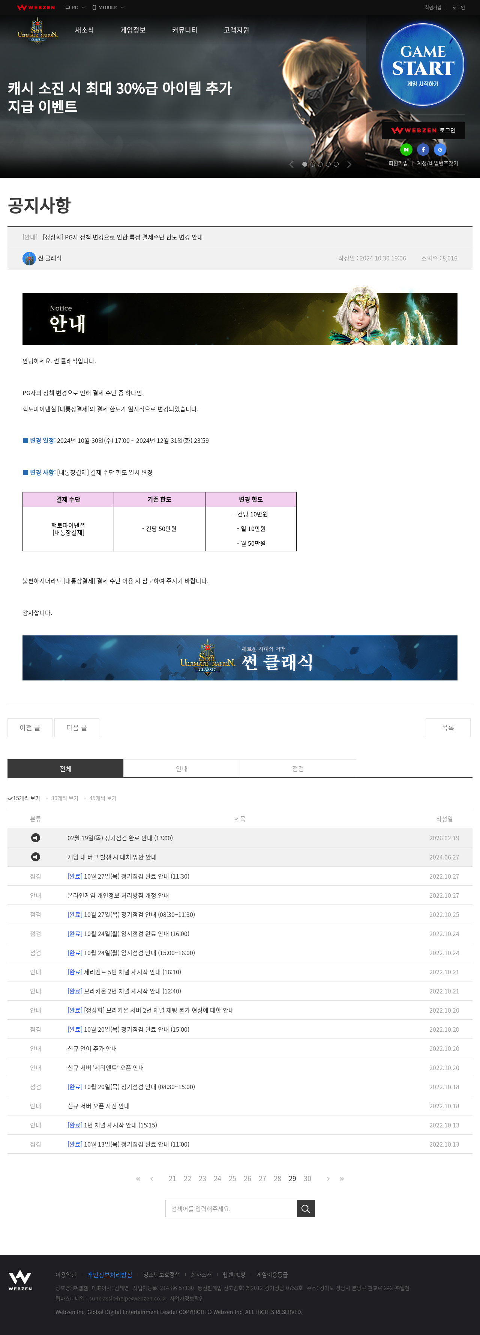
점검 (298, 768)
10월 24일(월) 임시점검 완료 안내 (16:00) (128, 933)
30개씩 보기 (64, 798)
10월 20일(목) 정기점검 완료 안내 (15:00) (128, 1029)
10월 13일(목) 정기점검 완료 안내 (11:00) (128, 1143)
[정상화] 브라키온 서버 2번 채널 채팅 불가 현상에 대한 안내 (151, 1009)
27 (262, 1178)
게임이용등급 (272, 1274)
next (349, 164)
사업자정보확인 (187, 1298)
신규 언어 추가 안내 (92, 1048)
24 (217, 1178)
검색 (306, 1208)
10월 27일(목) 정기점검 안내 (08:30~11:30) (131, 914)
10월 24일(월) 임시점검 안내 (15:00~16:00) (131, 952)
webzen (35, 7)
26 (247, 1178)
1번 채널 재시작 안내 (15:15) (112, 1124)
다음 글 (76, 727)
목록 (448, 727)
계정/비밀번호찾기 (437, 163)
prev (292, 164)
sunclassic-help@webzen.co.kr (127, 1298)
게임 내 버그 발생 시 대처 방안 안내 (112, 856)
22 (187, 1178)
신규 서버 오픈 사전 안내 (99, 1105)
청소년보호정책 (161, 1274)
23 (202, 1178)
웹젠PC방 (234, 1274)
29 (292, 1178)
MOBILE (108, 7)
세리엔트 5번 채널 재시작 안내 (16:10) (124, 971)
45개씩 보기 (103, 798)
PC (75, 7)
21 (172, 1178)
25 (232, 1178)
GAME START (422, 64)
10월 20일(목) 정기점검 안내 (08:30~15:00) (131, 1086)
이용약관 (66, 1274)
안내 (182, 768)
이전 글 (30, 727)
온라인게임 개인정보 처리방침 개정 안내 (118, 895)
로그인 (459, 7)
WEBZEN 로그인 (423, 130)
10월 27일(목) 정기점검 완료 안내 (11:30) (128, 875)
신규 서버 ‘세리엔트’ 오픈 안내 (106, 1067)
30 (307, 1178)
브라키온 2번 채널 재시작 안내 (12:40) (124, 990)
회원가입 (433, 7)
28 (277, 1178)
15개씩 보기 (26, 798)
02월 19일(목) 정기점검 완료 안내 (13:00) (120, 837)
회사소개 (201, 1274)
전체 (66, 768)
